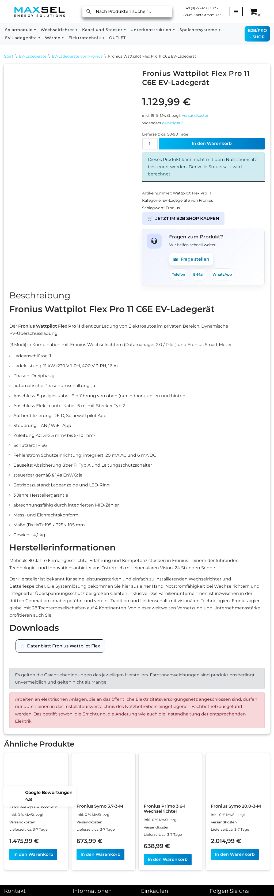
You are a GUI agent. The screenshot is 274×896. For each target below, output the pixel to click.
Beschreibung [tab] (39, 295)
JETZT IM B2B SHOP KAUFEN (183, 218)
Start (8, 56)
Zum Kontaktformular (201, 15)
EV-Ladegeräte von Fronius (77, 56)
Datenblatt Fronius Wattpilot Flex (63, 646)
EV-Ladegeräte (32, 56)
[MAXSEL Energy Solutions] (39, 11)
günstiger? (172, 123)
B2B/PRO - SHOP (257, 33)
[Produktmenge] (150, 143)
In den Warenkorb (212, 143)
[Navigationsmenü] (236, 11)
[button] (35, 30)
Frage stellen (191, 259)
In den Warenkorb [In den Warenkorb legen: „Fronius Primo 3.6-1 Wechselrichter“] (168, 860)
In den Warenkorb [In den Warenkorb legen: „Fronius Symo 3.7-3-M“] (100, 855)
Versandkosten (195, 115)
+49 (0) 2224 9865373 (201, 8)
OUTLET (117, 37)
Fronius (173, 207)
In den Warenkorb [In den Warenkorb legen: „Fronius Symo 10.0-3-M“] (33, 855)
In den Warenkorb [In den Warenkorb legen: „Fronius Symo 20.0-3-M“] (235, 855)
